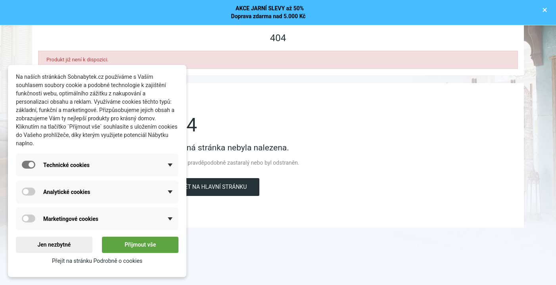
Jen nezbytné (54, 244)
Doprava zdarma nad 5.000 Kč (268, 16)
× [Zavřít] (544, 10)
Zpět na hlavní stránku (212, 187)
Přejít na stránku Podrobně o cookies (97, 261)
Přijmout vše (140, 244)
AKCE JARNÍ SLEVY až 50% (268, 8)
